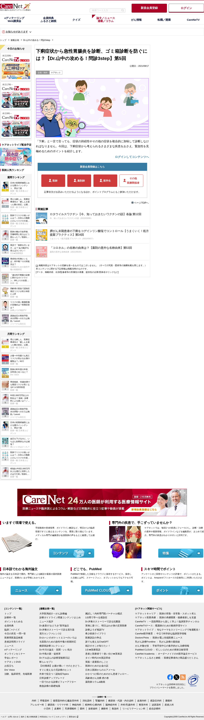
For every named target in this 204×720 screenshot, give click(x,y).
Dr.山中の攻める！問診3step (36, 40)
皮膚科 (57, 708)
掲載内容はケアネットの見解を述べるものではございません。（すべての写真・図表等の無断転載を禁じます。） (93, 265)
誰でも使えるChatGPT (97, 641)
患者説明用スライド (14, 641)
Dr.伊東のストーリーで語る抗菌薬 (102, 621)
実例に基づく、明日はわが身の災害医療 (106, 625)
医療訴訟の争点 (93, 637)
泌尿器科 (156, 704)
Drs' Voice (9, 670)
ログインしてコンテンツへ (132, 156)
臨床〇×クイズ (12, 629)
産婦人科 (169, 704)
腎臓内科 (100, 700)
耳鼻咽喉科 (70, 708)
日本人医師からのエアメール (100, 670)
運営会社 (72, 717)
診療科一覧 (10, 617)
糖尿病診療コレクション (52, 645)
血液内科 (141, 700)
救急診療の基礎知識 (49, 686)
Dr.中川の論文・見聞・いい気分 (55, 649)
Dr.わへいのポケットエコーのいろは (58, 637)
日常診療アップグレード (52, 678)
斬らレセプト (46, 662)
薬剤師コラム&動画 (95, 682)
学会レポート (11, 657)
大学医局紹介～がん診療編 (53, 613)
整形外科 (143, 704)
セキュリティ (61, 717)
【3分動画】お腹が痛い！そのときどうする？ (61, 665)
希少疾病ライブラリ (95, 633)
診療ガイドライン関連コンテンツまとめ (60, 617)
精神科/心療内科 (93, 704)
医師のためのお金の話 (96, 665)
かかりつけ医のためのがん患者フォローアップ (107, 674)
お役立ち (9, 665)
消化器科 (87, 700)
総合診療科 (155, 708)
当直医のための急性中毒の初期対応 (57, 641)
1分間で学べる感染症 (96, 617)
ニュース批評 (46, 621)
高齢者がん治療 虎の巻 (97, 678)
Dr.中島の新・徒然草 (50, 653)
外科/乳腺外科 (128, 704)
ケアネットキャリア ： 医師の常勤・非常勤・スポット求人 (165, 613)
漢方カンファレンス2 (50, 633)
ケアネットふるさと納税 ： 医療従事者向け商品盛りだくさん (166, 657)
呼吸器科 (44, 700)
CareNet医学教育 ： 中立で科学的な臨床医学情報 (160, 633)
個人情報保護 (32, 717)
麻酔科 (104, 708)
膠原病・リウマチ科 (58, 704)
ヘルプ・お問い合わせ (10, 717)
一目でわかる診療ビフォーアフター (57, 682)
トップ (3, 40)
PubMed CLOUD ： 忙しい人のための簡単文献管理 (161, 649)
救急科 (115, 708)
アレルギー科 (37, 704)
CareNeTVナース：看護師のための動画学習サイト (161, 625)
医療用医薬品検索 (13, 637)
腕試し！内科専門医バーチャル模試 (103, 613)
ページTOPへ (141, 202)
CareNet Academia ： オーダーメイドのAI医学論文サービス (166, 653)
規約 (22, 717)
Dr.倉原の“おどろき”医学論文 (54, 625)
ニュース (9, 645)
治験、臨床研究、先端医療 (18, 674)
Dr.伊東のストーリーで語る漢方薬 (57, 629)
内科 (34, 700)
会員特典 (9, 625)
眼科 (82, 708)
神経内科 (76, 704)
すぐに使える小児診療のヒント (55, 670)
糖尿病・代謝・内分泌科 (121, 700)
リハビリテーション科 (133, 708)
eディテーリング (13, 649)
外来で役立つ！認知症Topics (54, 674)
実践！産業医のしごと (96, 662)
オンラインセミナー (14, 653)
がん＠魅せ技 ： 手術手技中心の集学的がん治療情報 (162, 645)
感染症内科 (156, 700)
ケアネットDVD (12, 662)
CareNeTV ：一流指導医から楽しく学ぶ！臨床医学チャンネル (167, 621)
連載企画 (15, 40)
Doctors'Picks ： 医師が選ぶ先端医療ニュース (158, 637)
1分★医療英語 (92, 649)
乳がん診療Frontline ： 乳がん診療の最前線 (157, 641)
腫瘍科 (168, 700)
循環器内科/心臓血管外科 (66, 700)
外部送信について (47, 717)
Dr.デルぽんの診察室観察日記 (54, 657)
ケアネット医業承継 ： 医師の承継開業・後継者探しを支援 (165, 617)
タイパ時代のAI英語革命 (97, 657)
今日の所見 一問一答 (15, 633)
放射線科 (92, 708)
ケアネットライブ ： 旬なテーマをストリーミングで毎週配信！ (168, 629)
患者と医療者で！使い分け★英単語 (103, 653)
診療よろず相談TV (94, 629)
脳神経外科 (111, 704)
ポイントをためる (13, 621)
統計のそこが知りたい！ (98, 645)
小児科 (47, 708)
